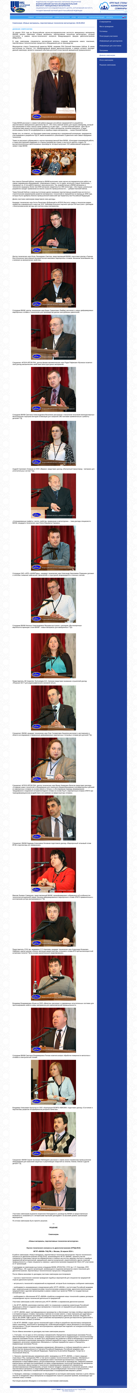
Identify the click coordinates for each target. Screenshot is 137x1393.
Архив (74, 17)
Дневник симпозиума (107, 55)
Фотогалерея (82, 17)
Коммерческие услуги (62, 17)
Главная (31, 17)
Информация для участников (110, 46)
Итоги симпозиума (106, 60)
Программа (104, 50)
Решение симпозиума (108, 65)
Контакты (109, 17)
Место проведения (106, 26)
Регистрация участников (109, 36)
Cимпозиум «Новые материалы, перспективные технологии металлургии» (44, 23)
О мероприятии (105, 22)
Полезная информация (96, 17)
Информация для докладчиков (111, 41)
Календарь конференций (44, 17)
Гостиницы (103, 31)
